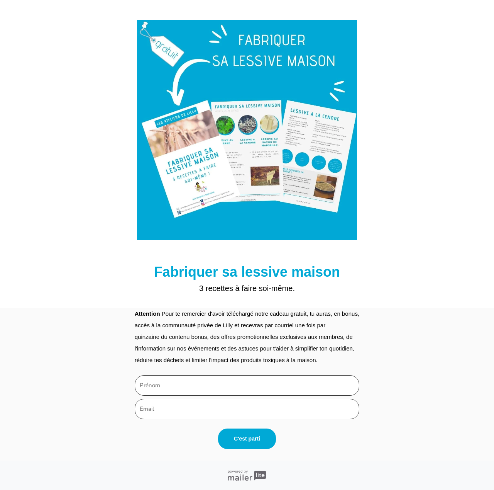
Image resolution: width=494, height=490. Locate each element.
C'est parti (247, 439)
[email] (247, 409)
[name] (247, 385)
